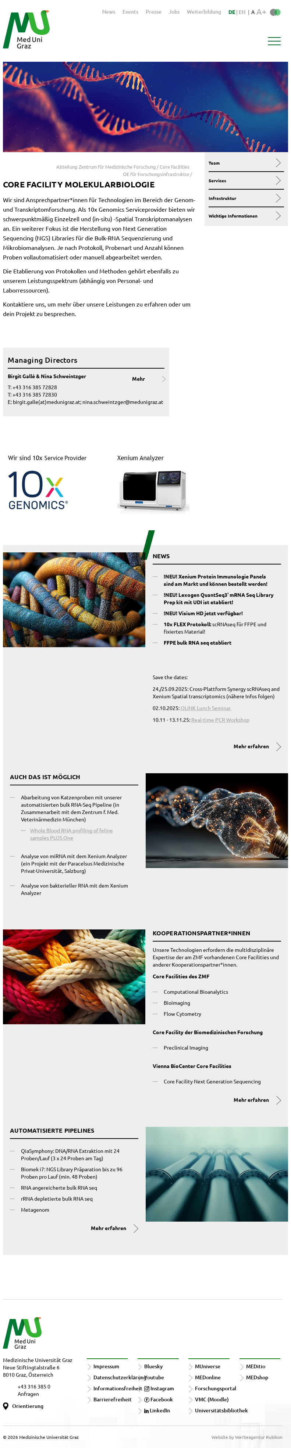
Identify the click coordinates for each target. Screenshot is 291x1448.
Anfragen (28, 1393)
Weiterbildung (204, 11)
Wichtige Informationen (244, 216)
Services (244, 180)
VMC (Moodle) (212, 1399)
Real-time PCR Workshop (220, 719)
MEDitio (255, 1366)
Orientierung (27, 1405)
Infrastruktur (244, 198)
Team (244, 163)
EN (242, 11)
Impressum (106, 1366)
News (108, 11)
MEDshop (257, 1377)
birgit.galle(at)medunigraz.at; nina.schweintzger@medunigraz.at (88, 401)
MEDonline (208, 1377)
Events (130, 11)
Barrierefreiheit (112, 1399)
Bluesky (153, 1366)
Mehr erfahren (251, 746)
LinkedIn (157, 1410)
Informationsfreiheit (117, 1388)
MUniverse (207, 1366)
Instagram (159, 1388)
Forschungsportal (215, 1388)
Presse (154, 11)
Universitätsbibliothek (221, 1410)
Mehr (138, 378)
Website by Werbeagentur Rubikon (247, 1437)
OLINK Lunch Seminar (206, 708)
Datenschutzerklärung (119, 1377)
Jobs (174, 11)
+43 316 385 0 (34, 1386)
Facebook (158, 1399)
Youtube (154, 1377)
